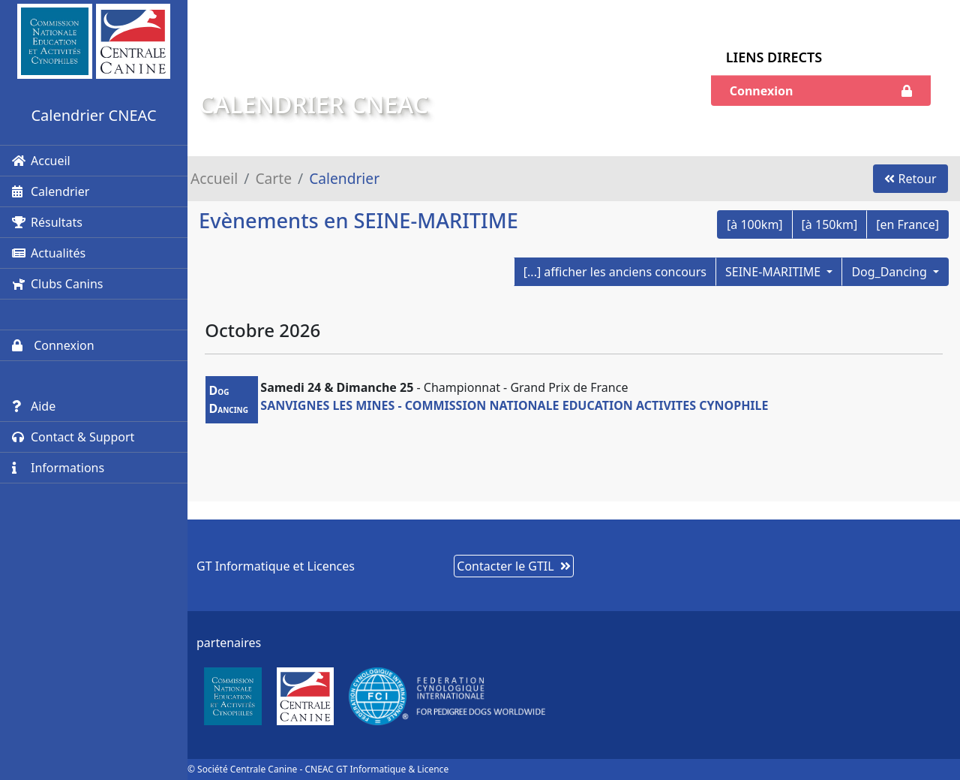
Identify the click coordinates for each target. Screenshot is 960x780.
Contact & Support (73, 437)
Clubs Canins (57, 284)
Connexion (53, 345)
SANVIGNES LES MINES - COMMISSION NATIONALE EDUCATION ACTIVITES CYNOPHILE (514, 405)
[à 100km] (755, 224)
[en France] (907, 224)
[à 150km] (830, 224)
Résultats (47, 222)
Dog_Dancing (890, 272)
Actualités (49, 253)
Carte (273, 178)
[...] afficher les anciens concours (615, 272)
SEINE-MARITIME (774, 272)
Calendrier (50, 191)
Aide (34, 406)
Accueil (41, 161)
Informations (58, 468)
